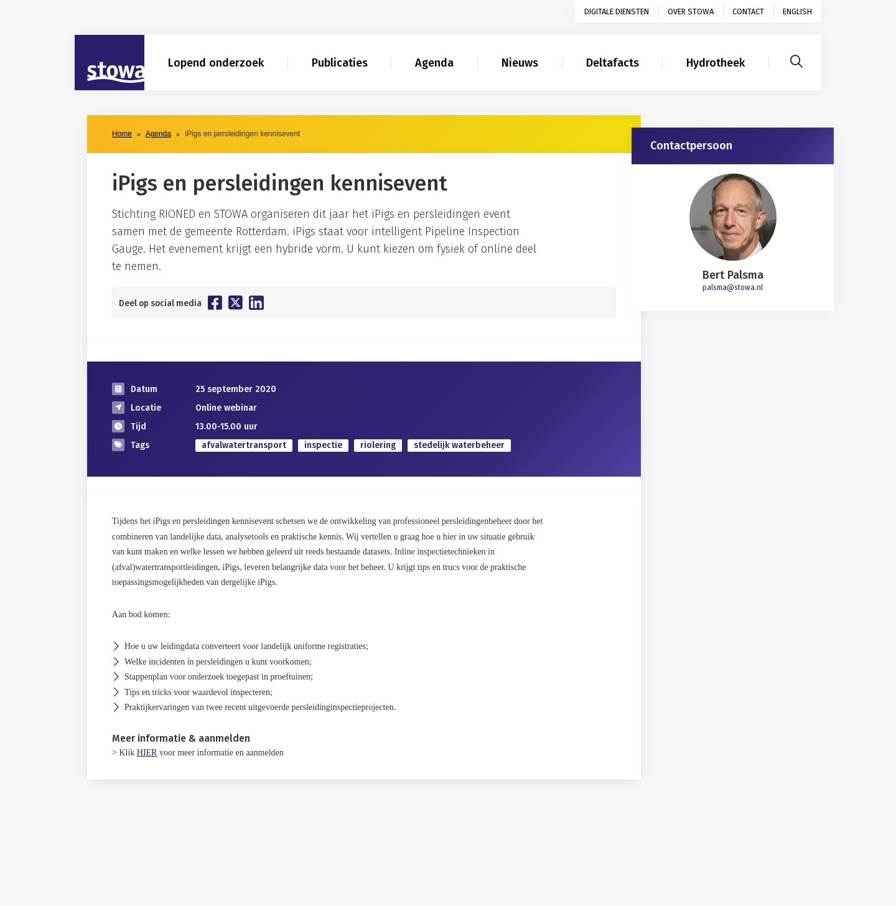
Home (122, 133)
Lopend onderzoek (216, 63)
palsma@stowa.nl (732, 287)
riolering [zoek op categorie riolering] (378, 445)
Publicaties (340, 63)
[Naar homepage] (109, 63)
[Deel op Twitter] (235, 302)
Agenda (434, 63)
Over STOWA (691, 11)
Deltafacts (612, 63)
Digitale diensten (616, 11)
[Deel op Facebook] (215, 302)
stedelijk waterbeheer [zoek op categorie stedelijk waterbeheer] (459, 445)
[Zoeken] (796, 59)
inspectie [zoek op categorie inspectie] (323, 445)
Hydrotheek (715, 63)
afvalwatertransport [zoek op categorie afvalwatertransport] (244, 445)
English (797, 11)
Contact (748, 11)
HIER (147, 752)
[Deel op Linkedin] (256, 303)
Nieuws (520, 63)
